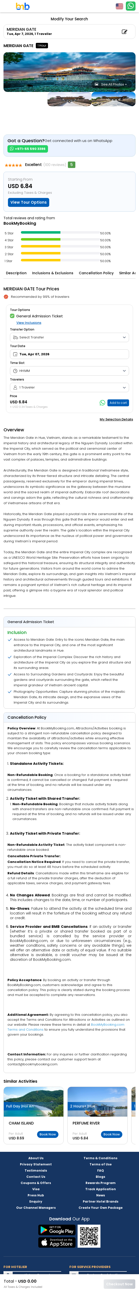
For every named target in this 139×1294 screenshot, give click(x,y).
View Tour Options (28, 202)
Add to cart (118, 403)
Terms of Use (101, 1164)
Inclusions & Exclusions (52, 273)
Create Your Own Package (101, 1208)
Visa (36, 1189)
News (100, 1195)
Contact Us (35, 1177)
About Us (36, 1158)
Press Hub (36, 1195)
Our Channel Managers (36, 1208)
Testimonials (36, 1170)
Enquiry (35, 1201)
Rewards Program (101, 1183)
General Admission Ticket (36, 316)
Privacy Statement (36, 1164)
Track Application (100, 1189)
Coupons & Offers (36, 1183)
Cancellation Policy (96, 273)
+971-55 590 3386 (28, 148)
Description (16, 273)
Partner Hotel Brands (100, 1201)
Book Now (48, 1134)
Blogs (100, 1177)
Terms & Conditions (100, 1158)
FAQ (100, 1170)
